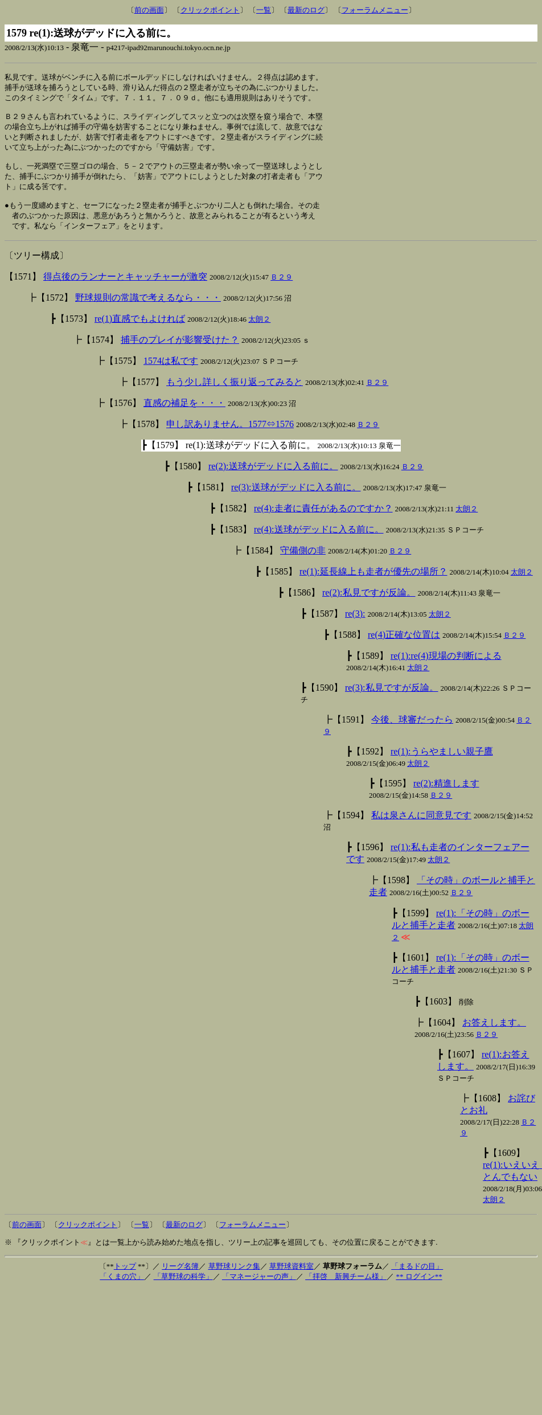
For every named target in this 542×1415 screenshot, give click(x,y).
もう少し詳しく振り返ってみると (234, 394)
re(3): (355, 626)
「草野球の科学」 (183, 1289)
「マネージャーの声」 (259, 1289)
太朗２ (259, 331)
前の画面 (149, 10)
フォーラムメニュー (375, 10)
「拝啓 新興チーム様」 (346, 1289)
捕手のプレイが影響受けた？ (180, 352)
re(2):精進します (446, 796)
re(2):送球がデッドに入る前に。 (273, 478)
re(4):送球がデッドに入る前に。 (319, 542)
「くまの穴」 (122, 1289)
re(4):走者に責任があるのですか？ (323, 521)
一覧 (263, 10)
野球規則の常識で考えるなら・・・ (148, 310)
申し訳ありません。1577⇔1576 (230, 436)
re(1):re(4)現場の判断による (446, 668)
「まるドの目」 (417, 1278)
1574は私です (170, 373)
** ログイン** (419, 1289)
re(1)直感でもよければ (140, 331)
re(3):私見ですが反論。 (391, 700)
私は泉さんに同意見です (421, 827)
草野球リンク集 (234, 1278)
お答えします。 (494, 1035)
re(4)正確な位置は (404, 647)
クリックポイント (210, 10)
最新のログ (306, 10)
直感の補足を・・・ (184, 415)
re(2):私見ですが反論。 (369, 605)
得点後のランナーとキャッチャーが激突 (125, 289)
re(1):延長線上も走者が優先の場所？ (373, 584)
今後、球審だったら (412, 732)
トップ (125, 1278)
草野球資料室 (291, 1278)
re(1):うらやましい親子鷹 (442, 764)
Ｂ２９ (281, 289)
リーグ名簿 (180, 1278)
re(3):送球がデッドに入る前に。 (296, 500)
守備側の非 (303, 563)
